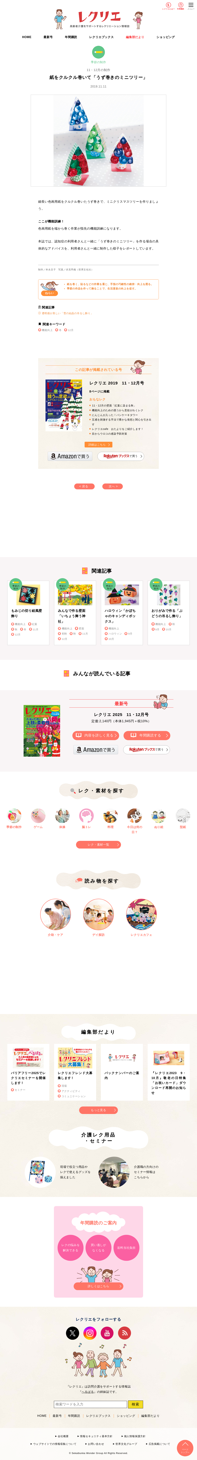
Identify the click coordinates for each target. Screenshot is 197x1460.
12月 (71, 330)
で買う (121, 456)
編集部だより (135, 37)
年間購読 (180, 9)
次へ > (113, 486)
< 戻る (83, 486)
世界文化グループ (126, 1444)
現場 (64, 1086)
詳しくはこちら (98, 1285)
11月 (36, 629)
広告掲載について (159, 1444)
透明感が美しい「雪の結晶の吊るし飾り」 (65, 313)
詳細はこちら (97, 444)
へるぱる (88, 1391)
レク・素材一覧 (98, 844)
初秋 (64, 633)
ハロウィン (115, 633)
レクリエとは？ (168, 9)
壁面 (81, 628)
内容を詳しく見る (98, 735)
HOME (26, 37)
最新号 (48, 37)
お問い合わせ (96, 1444)
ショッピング (165, 37)
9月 (130, 633)
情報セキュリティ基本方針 (96, 1436)
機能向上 (47, 330)
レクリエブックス (101, 37)
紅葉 (34, 624)
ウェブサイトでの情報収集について (55, 1444)
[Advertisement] (67, 527)
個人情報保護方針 (135, 1436)
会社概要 (63, 1436)
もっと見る (98, 1110)
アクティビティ (71, 1091)
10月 (111, 639)
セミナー (20, 1090)
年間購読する (150, 735)
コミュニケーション (74, 1096)
